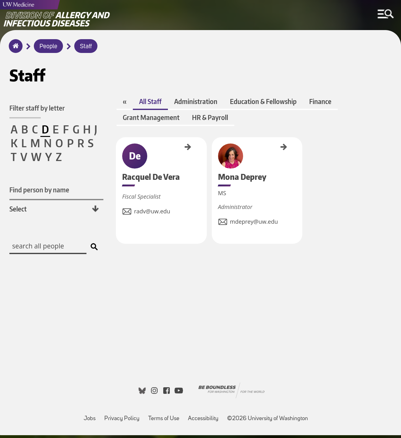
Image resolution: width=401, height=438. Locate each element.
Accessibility (205, 418)
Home (14, 50)
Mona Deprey (204, 149)
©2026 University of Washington (267, 422)
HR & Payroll (209, 120)
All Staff (149, 104)
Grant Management (150, 120)
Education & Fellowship (262, 104)
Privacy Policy (123, 418)
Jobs (91, 418)
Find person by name (39, 190)
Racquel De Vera (118, 152)
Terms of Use (165, 418)
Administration (195, 104)
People (48, 47)
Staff (86, 47)
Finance (320, 104)
